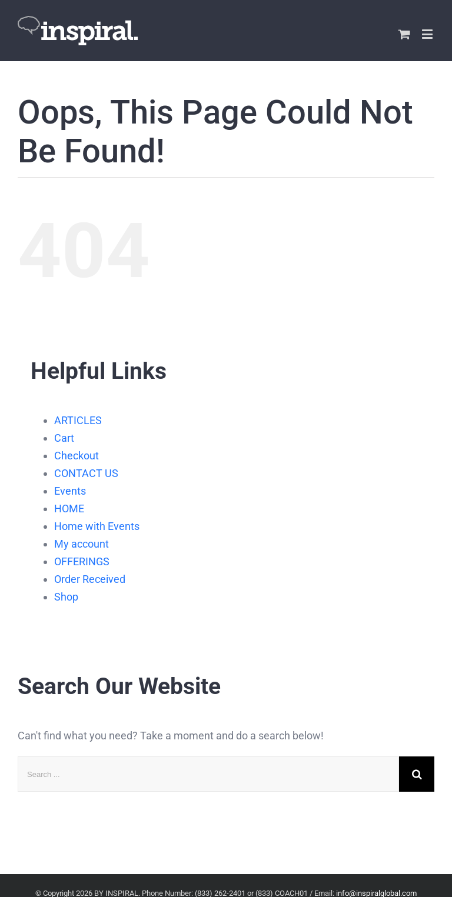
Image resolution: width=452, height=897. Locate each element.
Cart (64, 438)
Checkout (76, 455)
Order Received (89, 579)
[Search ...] (208, 774)
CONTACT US (86, 473)
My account (81, 544)
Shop (66, 597)
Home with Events (96, 526)
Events (70, 491)
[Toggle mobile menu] (428, 34)
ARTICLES (78, 420)
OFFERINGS (81, 561)
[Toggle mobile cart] (404, 34)
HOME (69, 508)
